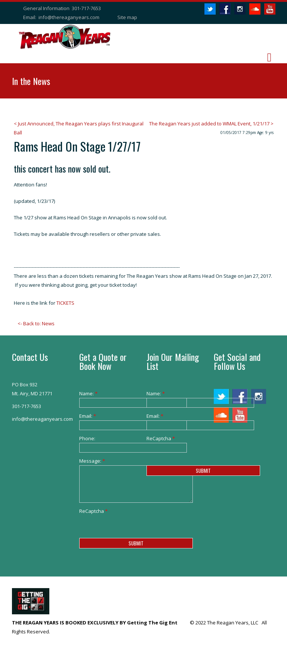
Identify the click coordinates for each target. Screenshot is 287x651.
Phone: (87, 438)
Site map (127, 17)
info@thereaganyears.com (68, 17)
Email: (87, 416)
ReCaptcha (90, 511)
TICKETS (65, 302)
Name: (88, 393)
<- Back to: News (36, 323)
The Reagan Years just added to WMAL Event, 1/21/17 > (211, 123)
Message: (90, 460)
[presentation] (136, 530)
